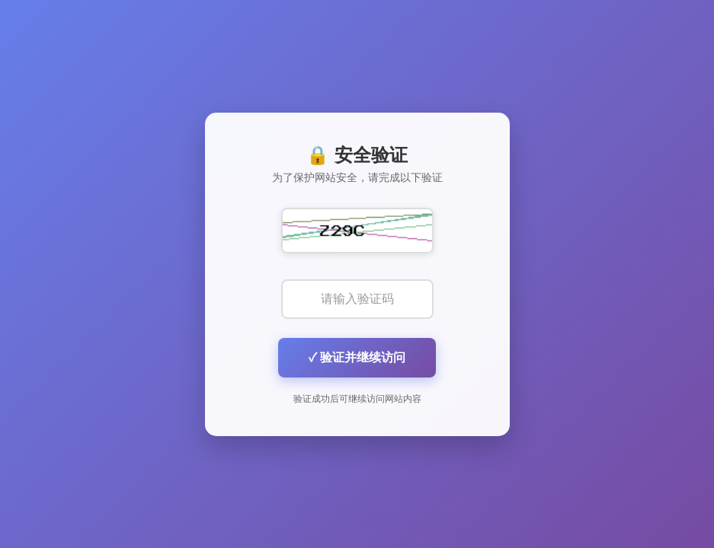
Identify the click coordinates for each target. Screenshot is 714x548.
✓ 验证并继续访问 (357, 357)
